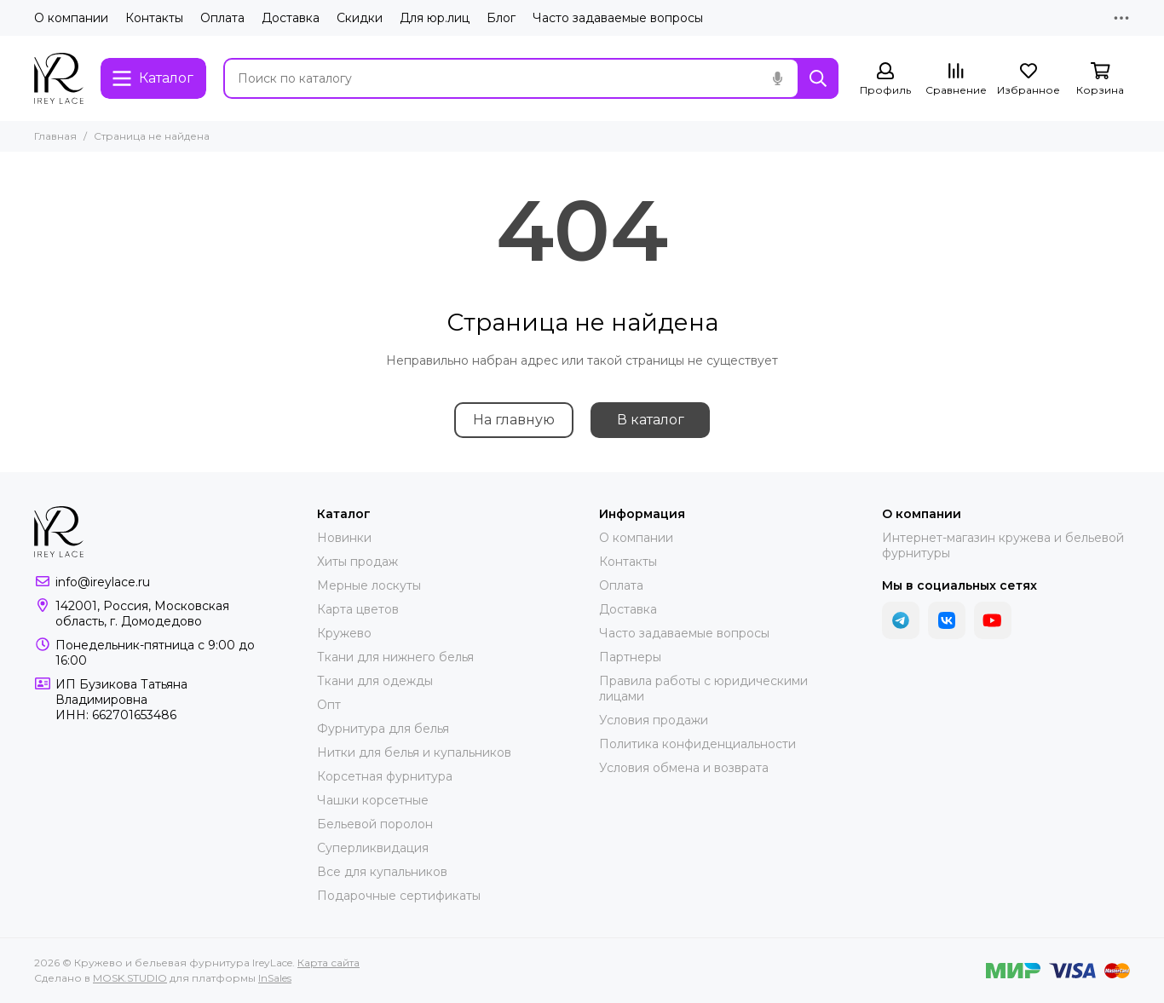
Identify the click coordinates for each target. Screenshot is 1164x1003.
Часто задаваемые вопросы (618, 18)
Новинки (344, 537)
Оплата (222, 18)
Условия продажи (653, 720)
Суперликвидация (373, 848)
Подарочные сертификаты (399, 895)
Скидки (360, 18)
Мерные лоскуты (369, 585)
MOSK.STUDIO (130, 977)
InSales (274, 977)
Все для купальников (382, 871)
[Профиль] (885, 79)
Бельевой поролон (375, 824)
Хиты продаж (357, 561)
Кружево (344, 633)
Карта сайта (328, 962)
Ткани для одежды (375, 681)
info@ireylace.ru (102, 582)
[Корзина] (1100, 79)
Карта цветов (358, 609)
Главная (55, 136)
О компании (71, 18)
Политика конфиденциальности (697, 744)
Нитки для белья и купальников (414, 752)
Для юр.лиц (435, 18)
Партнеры (630, 657)
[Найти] (818, 78)
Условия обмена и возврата (684, 767)
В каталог (650, 420)
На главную (514, 420)
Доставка (291, 18)
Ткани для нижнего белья (395, 657)
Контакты (154, 18)
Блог (501, 18)
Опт (329, 704)
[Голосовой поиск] (777, 78)
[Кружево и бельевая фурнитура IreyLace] (59, 78)
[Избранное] (1028, 79)
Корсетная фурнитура (384, 776)
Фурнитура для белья (383, 728)
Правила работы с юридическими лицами (703, 688)
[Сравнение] (956, 79)
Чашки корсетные (373, 800)
